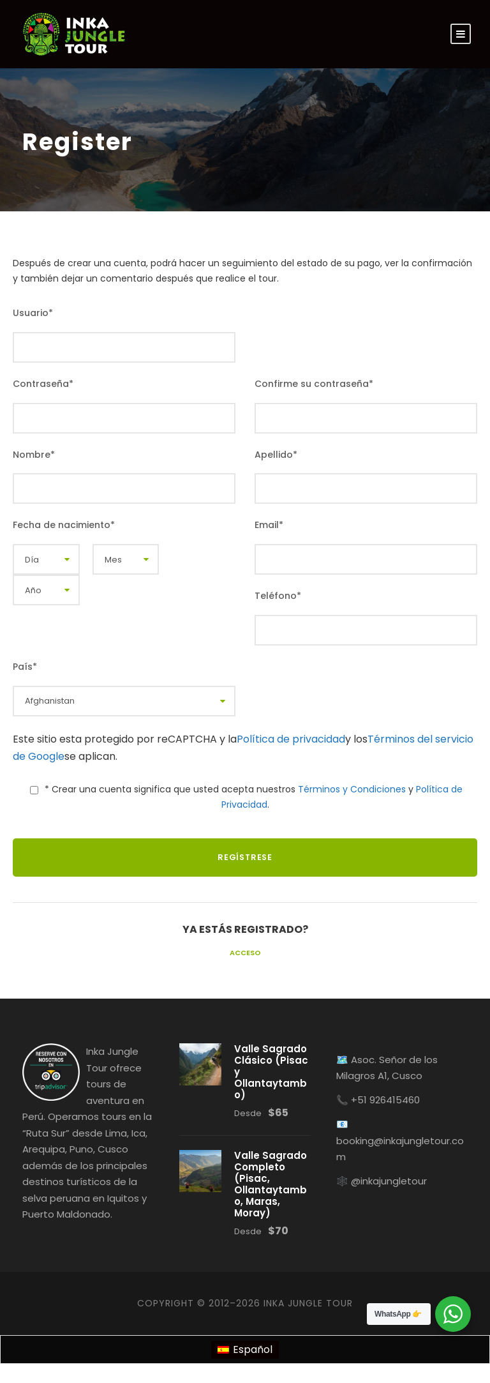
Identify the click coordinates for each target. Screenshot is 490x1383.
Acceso (245, 953)
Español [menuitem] (252, 1349)
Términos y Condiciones (352, 789)
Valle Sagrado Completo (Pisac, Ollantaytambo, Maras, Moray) (270, 1184)
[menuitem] (245, 1350)
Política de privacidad (291, 739)
